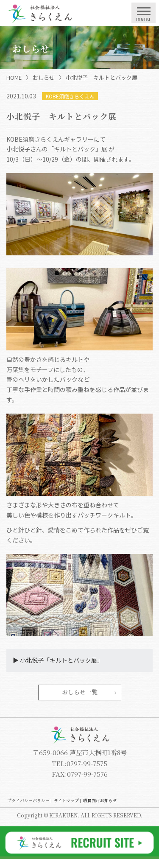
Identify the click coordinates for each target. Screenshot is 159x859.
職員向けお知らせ (100, 800)
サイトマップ (66, 800)
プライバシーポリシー (28, 800)
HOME (14, 77)
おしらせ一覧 (80, 692)
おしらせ (44, 77)
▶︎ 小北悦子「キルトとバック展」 (58, 660)
